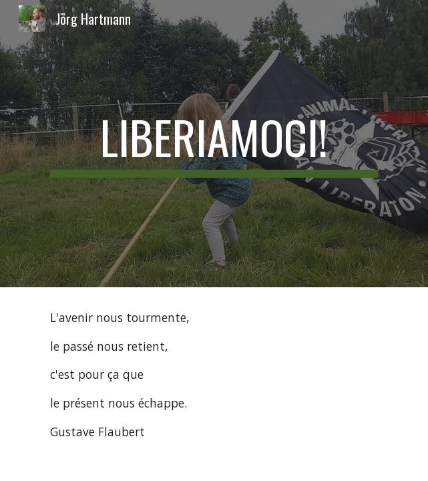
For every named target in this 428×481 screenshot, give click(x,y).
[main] (214, 143)
